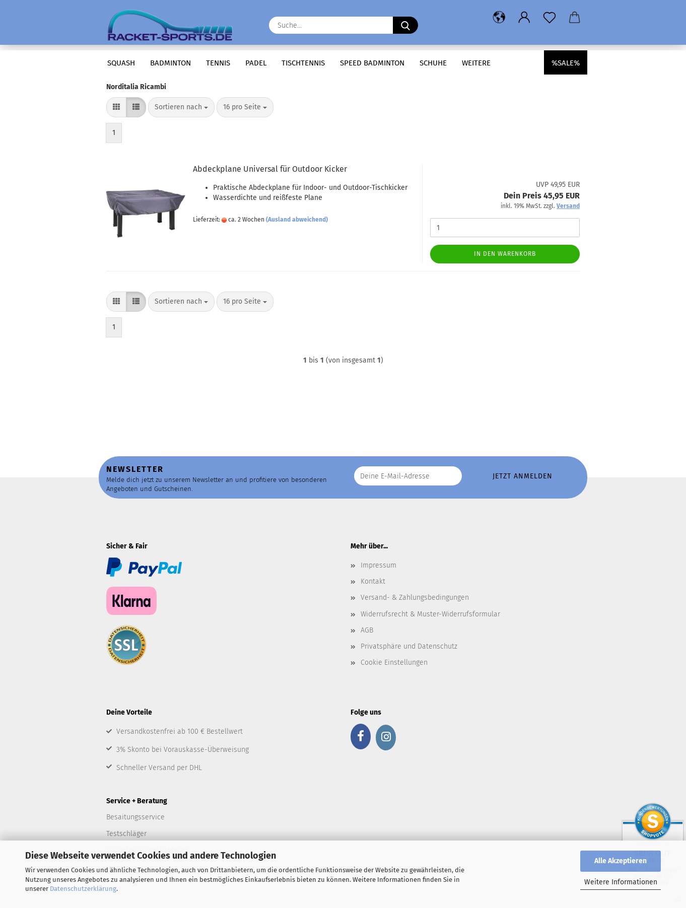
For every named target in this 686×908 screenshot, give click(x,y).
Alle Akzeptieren (620, 861)
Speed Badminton (372, 62)
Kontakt (373, 581)
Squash (121, 62)
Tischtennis (303, 62)
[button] (499, 17)
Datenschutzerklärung (83, 888)
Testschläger (126, 833)
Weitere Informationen (620, 882)
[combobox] (181, 107)
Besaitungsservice (135, 817)
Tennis (218, 62)
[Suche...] (405, 25)
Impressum (378, 565)
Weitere (476, 62)
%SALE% (566, 62)
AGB (367, 630)
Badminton (170, 62)
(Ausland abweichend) (297, 219)
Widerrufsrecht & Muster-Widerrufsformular (430, 614)
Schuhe (433, 62)
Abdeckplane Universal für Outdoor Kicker (270, 169)
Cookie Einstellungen (394, 662)
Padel (255, 62)
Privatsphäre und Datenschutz (409, 646)
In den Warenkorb (505, 253)
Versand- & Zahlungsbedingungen (415, 597)
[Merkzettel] (549, 17)
